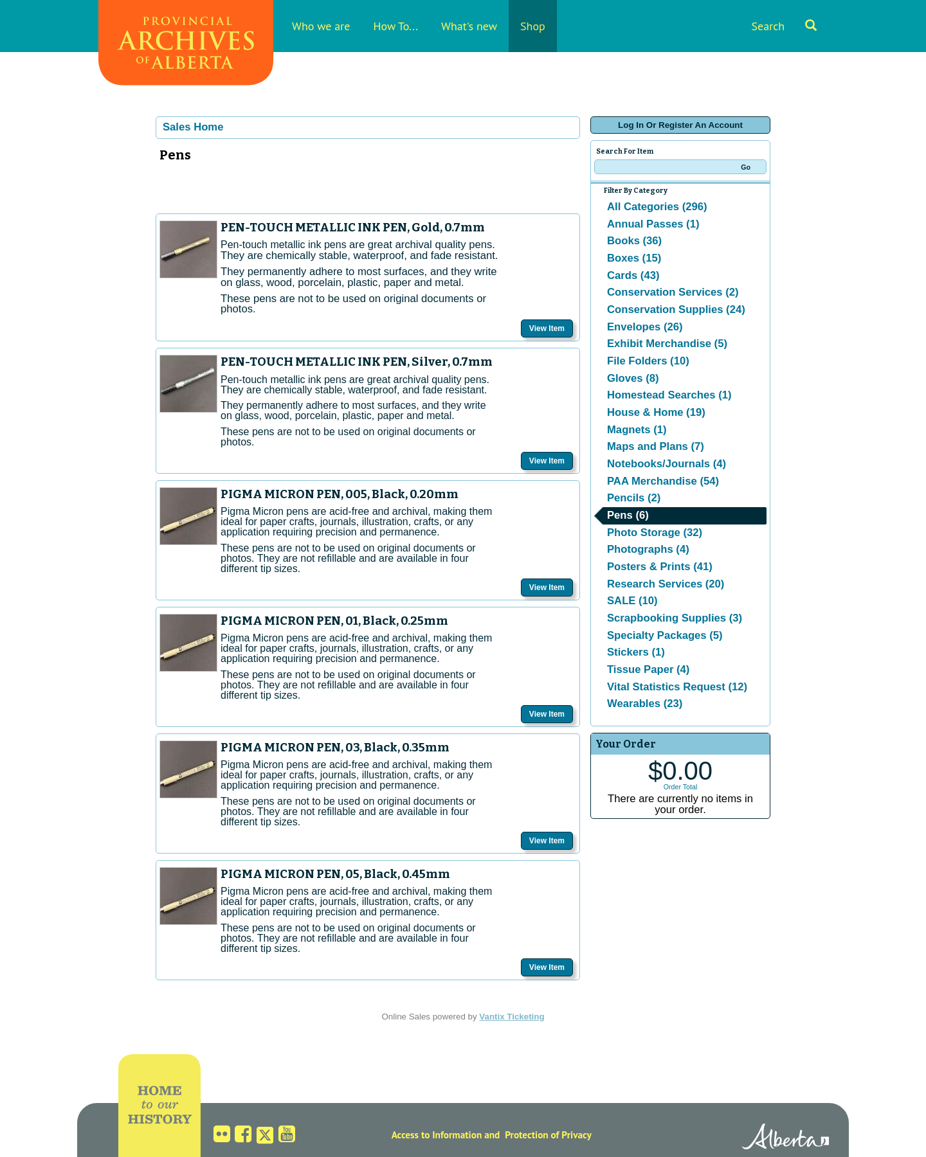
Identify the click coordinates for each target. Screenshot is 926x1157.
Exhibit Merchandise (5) (667, 343)
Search (784, 26)
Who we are (321, 26)
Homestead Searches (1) (669, 395)
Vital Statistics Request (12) (677, 687)
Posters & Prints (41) (660, 567)
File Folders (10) (648, 361)
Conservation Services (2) (673, 292)
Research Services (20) (665, 584)
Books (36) (634, 241)
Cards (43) (633, 275)
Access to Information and (446, 1134)
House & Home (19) (656, 412)
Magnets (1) (637, 430)
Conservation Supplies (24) (676, 309)
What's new (469, 26)
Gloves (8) (633, 378)
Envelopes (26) (645, 327)
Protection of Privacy (548, 1134)
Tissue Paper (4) (648, 669)
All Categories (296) (657, 207)
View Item (547, 328)
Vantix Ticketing (511, 1016)
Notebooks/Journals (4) (666, 464)
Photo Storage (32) (654, 532)
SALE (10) (632, 601)
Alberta (785, 1138)
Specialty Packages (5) (665, 635)
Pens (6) (628, 515)
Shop (532, 26)
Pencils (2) (633, 498)
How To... (395, 26)
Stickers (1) (636, 652)
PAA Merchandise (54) (663, 481)
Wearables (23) (644, 703)
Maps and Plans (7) (655, 446)
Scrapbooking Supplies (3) (674, 618)
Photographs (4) (648, 549)
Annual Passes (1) (653, 224)
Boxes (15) (634, 258)
